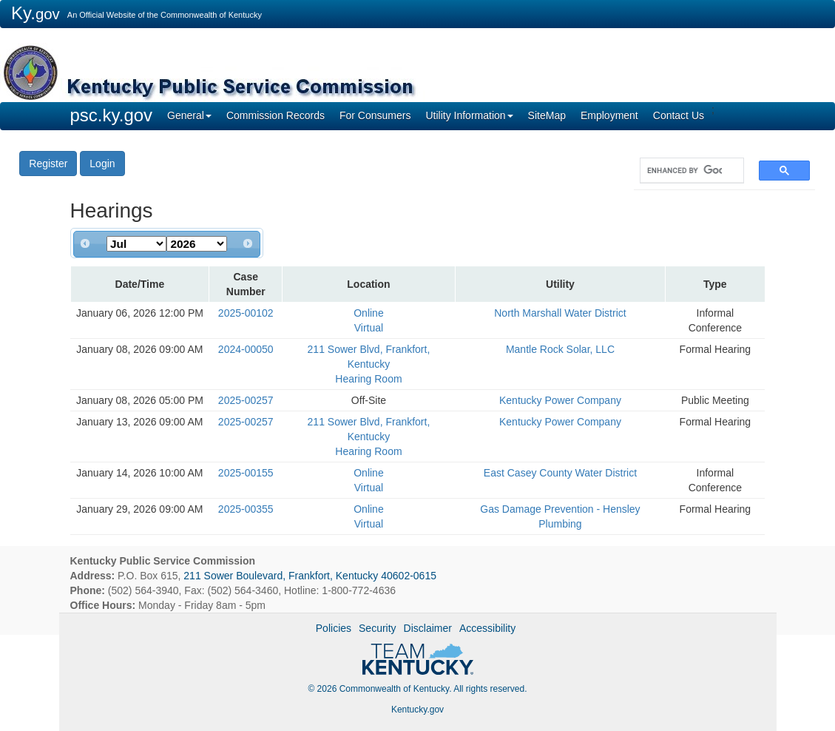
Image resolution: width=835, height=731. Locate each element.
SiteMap (547, 115)
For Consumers (374, 115)
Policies (333, 628)
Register (48, 163)
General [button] (189, 115)
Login (102, 163)
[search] (684, 170)
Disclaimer (428, 628)
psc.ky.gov (111, 115)
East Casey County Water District (560, 473)
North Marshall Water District (560, 313)
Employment (609, 115)
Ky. (35, 13)
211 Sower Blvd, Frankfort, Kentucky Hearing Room (369, 364)
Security (377, 628)
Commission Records (275, 115)
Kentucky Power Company (560, 400)
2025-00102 (246, 313)
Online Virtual (368, 320)
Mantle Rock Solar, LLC (560, 349)
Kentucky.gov (417, 709)
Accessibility (487, 628)
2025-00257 (246, 400)
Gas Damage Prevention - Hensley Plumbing (560, 516)
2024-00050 (246, 349)
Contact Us (678, 115)
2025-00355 (246, 509)
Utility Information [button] (469, 115)
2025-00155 (246, 473)
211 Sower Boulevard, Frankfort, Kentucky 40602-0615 (309, 576)
